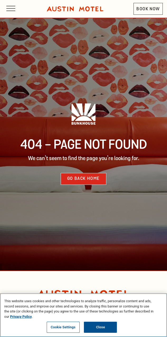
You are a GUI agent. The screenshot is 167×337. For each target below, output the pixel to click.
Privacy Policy (21, 317)
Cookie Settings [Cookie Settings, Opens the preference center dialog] (63, 327)
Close (100, 327)
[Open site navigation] (11, 9)
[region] (83, 315)
